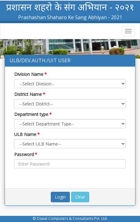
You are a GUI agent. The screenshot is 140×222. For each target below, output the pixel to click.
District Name (29, 94)
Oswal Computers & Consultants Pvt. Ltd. (72, 218)
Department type (33, 114)
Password (25, 154)
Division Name (30, 74)
